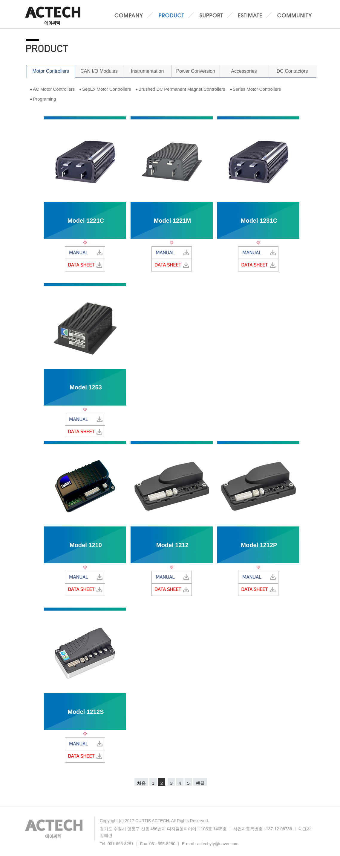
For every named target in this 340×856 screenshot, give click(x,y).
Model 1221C (86, 220)
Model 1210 (86, 545)
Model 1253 (86, 387)
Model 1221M (172, 220)
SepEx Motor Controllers (106, 89)
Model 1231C (259, 220)
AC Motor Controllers (54, 89)
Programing (44, 98)
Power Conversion (195, 71)
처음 (141, 783)
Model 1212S (86, 711)
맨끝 (200, 783)
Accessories (244, 71)
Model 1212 (172, 545)
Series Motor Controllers (257, 89)
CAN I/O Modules (98, 71)
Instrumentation (147, 71)
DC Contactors (292, 71)
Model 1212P (259, 545)
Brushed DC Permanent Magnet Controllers (181, 89)
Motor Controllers (50, 71)
